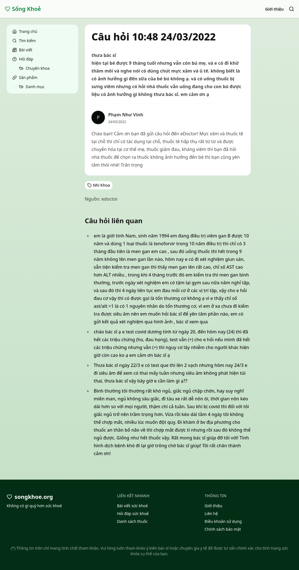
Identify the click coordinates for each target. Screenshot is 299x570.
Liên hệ (211, 513)
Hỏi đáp (22, 59)
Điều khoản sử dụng (223, 521)
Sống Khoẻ (23, 9)
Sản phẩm (24, 77)
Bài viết (22, 49)
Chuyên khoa (34, 68)
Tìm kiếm (24, 40)
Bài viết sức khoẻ (132, 505)
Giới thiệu (274, 9)
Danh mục (31, 86)
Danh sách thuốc (132, 521)
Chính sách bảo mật (222, 529)
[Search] (291, 9)
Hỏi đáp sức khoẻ (133, 513)
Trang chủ (24, 31)
